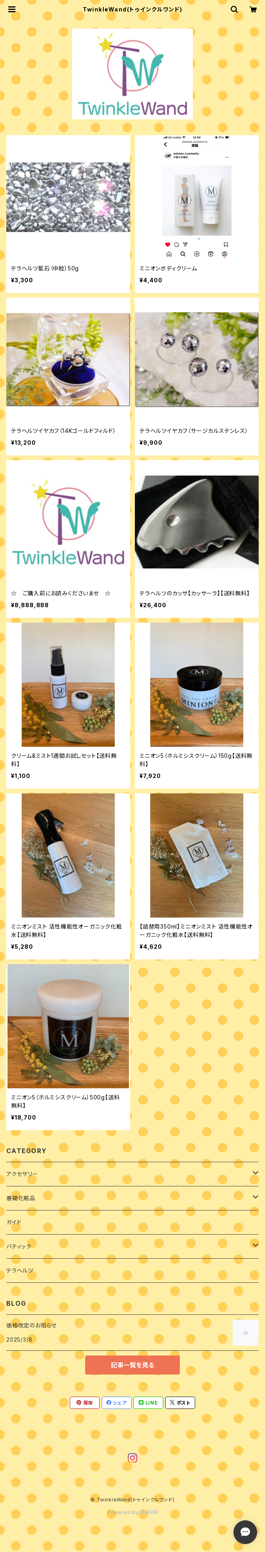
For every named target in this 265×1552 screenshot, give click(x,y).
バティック (19, 1246)
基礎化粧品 (20, 1198)
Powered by (132, 1512)
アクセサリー (22, 1174)
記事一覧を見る (132, 1365)
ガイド (13, 1222)
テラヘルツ (20, 1270)
